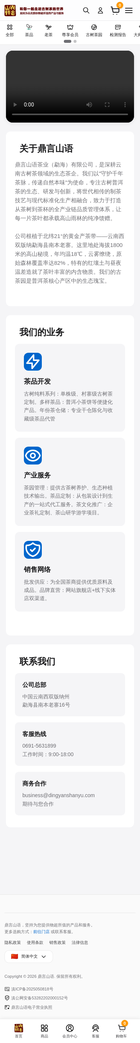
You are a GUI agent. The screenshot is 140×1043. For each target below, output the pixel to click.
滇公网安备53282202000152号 (36, 998)
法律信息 (80, 942)
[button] (67, 41)
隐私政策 (12, 942)
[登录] (100, 10)
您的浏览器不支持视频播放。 (70, 87)
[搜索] (86, 10)
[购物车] (114, 10)
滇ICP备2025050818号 (28, 989)
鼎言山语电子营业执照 (28, 1007)
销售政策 (57, 942)
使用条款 (35, 942)
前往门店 (41, 931)
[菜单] (129, 10)
